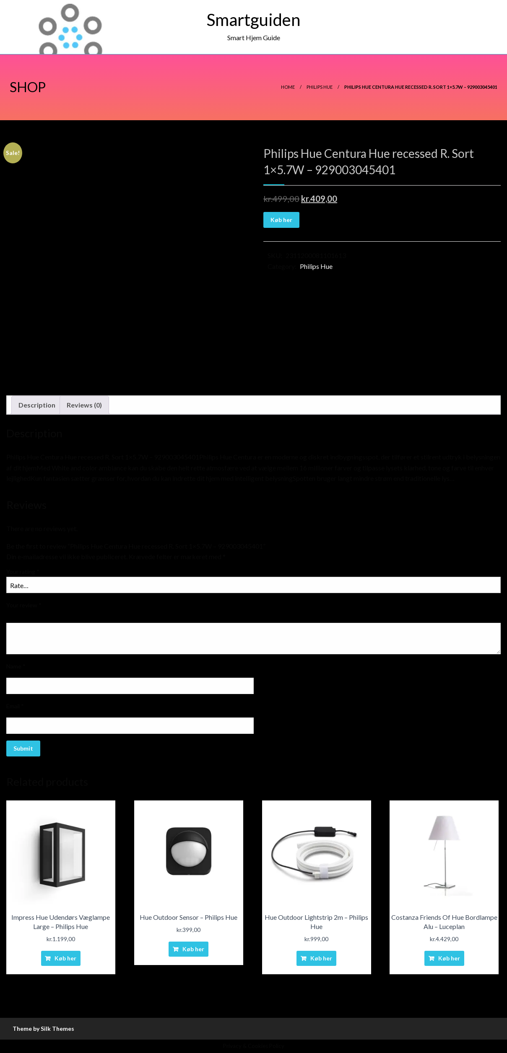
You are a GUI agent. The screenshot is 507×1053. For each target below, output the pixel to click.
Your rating (22, 571)
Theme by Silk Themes (43, 1028)
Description (36, 405)
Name (16, 666)
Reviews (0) (84, 405)
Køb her (281, 219)
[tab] (36, 405)
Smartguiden (253, 20)
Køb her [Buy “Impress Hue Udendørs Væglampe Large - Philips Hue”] (65, 958)
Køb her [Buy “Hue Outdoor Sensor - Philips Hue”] (193, 948)
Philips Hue (320, 87)
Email (15, 706)
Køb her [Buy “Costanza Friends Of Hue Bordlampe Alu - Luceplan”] (449, 958)
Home (288, 87)
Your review (24, 605)
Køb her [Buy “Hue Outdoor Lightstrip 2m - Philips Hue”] (321, 958)
